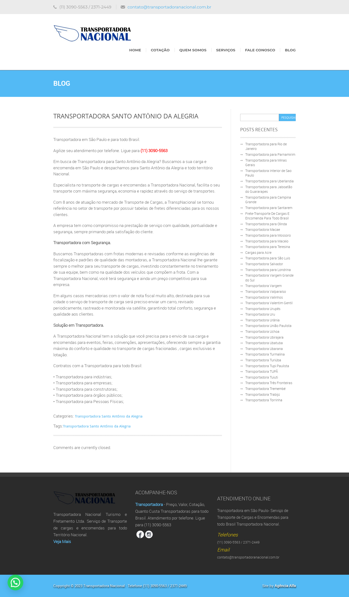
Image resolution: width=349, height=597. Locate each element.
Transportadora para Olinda (266, 224)
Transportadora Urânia (262, 320)
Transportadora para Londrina (268, 269)
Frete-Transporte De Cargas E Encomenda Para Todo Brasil (267, 216)
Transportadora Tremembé (265, 388)
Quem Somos (192, 50)
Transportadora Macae (262, 229)
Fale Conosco (260, 50)
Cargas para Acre (258, 252)
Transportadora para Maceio (266, 241)
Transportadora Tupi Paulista (267, 366)
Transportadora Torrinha (263, 400)
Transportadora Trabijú (262, 394)
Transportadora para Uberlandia (269, 181)
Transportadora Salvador (264, 264)
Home (135, 50)
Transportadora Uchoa (262, 331)
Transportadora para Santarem (268, 207)
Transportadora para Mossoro (268, 235)
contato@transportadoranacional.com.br (169, 7)
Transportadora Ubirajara (264, 337)
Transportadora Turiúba (263, 360)
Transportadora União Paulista (268, 325)
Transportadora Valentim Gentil (269, 303)
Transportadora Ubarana (264, 348)
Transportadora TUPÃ (261, 371)
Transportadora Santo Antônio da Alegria (109, 416)
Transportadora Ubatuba (264, 343)
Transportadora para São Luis (267, 258)
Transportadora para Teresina (267, 246)
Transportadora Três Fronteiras (268, 382)
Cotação (160, 50)
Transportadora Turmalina (265, 354)
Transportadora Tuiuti (261, 377)
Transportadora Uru (260, 314)
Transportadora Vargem (263, 285)
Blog (290, 50)
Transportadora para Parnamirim (270, 154)
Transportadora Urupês (262, 308)
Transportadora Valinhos (264, 297)
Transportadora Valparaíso (265, 291)
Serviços (225, 50)
